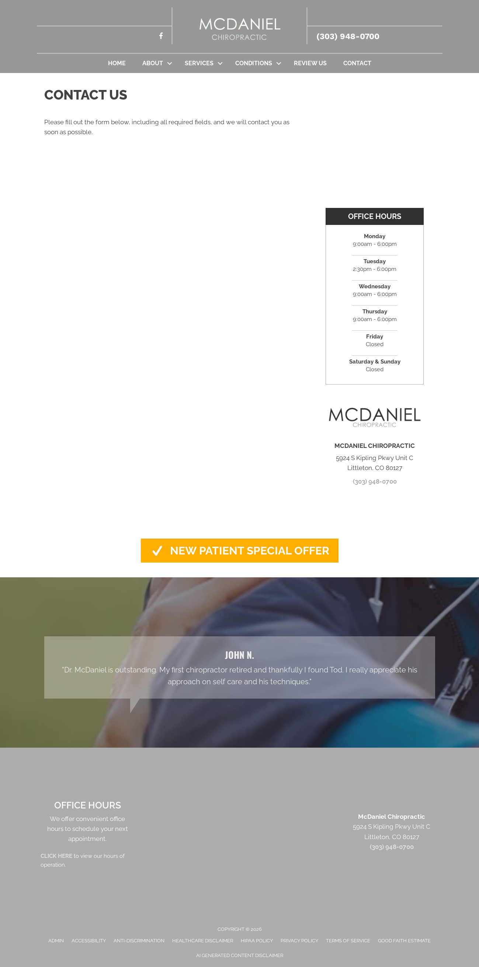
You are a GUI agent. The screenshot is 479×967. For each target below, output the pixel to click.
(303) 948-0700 (347, 36)
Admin (56, 940)
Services (199, 63)
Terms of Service (348, 940)
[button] (169, 63)
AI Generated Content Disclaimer (239, 955)
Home (117, 63)
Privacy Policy (299, 940)
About (152, 63)
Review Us (310, 63)
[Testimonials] (239, 667)
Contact (357, 63)
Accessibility (89, 940)
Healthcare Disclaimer (202, 940)
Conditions (253, 63)
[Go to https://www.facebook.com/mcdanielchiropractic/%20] (160, 37)
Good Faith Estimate (404, 940)
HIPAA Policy (257, 940)
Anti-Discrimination (139, 940)
